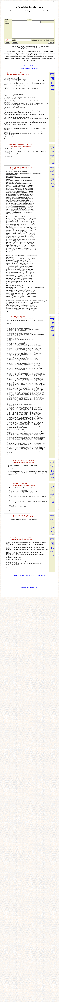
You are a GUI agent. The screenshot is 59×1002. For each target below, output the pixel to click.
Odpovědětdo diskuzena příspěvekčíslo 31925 (52, 530)
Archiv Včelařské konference (29, 71)
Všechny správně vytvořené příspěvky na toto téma (29, 629)
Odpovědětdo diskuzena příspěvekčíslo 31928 (52, 589)
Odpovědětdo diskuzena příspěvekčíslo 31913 (52, 336)
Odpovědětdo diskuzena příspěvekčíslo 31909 (52, 187)
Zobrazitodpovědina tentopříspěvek (52, 87)
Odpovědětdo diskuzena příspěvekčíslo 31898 (52, 79)
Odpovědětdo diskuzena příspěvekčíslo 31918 (52, 508)
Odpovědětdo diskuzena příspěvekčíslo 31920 (52, 567)
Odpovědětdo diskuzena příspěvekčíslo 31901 (52, 164)
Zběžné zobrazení (29, 68)
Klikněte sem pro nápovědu (29, 641)
